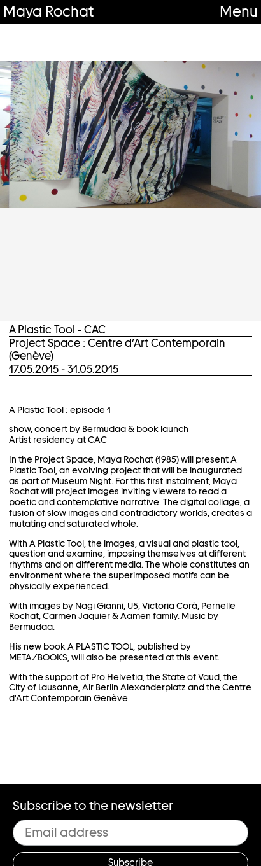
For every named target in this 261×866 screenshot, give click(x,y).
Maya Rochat (48, 11)
